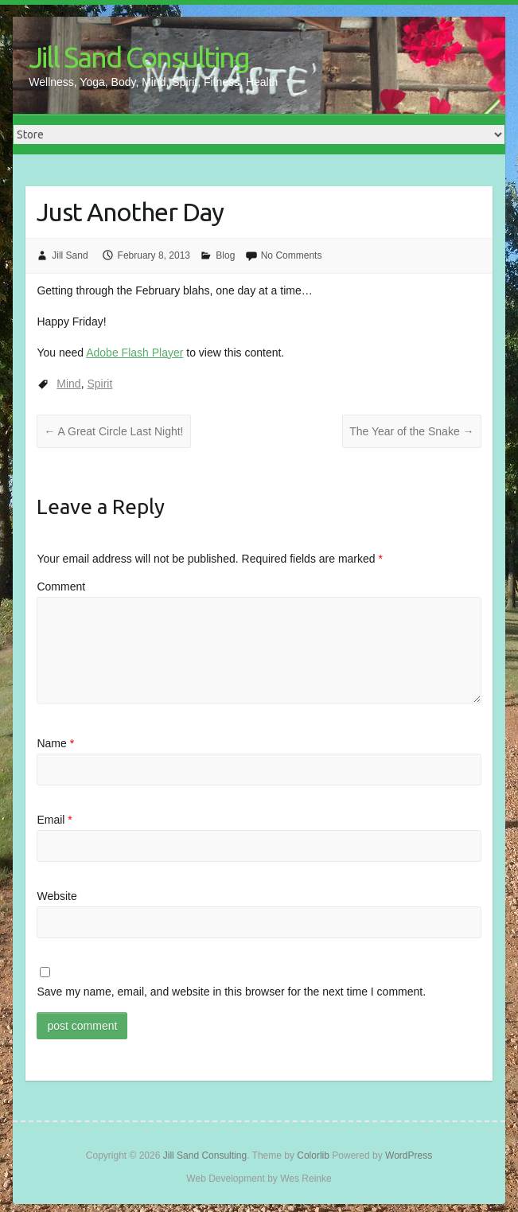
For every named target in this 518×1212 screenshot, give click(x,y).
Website (56, 896)
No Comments (291, 255)
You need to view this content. (160, 352)
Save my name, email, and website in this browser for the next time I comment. (231, 991)
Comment (61, 586)
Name (55, 743)
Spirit (99, 383)
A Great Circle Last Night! (113, 431)
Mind (68, 383)
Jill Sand (70, 255)
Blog (225, 255)
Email (54, 819)
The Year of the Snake (411, 431)
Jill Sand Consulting (139, 57)
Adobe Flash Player (134, 352)
